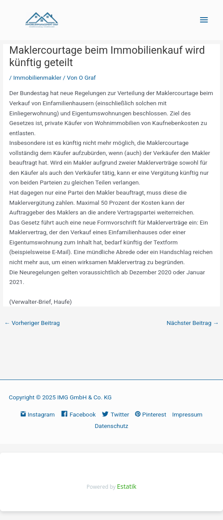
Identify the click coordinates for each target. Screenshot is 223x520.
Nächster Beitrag (193, 322)
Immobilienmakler (37, 77)
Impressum (187, 414)
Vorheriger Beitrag (32, 322)
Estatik (126, 486)
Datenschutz (111, 425)
